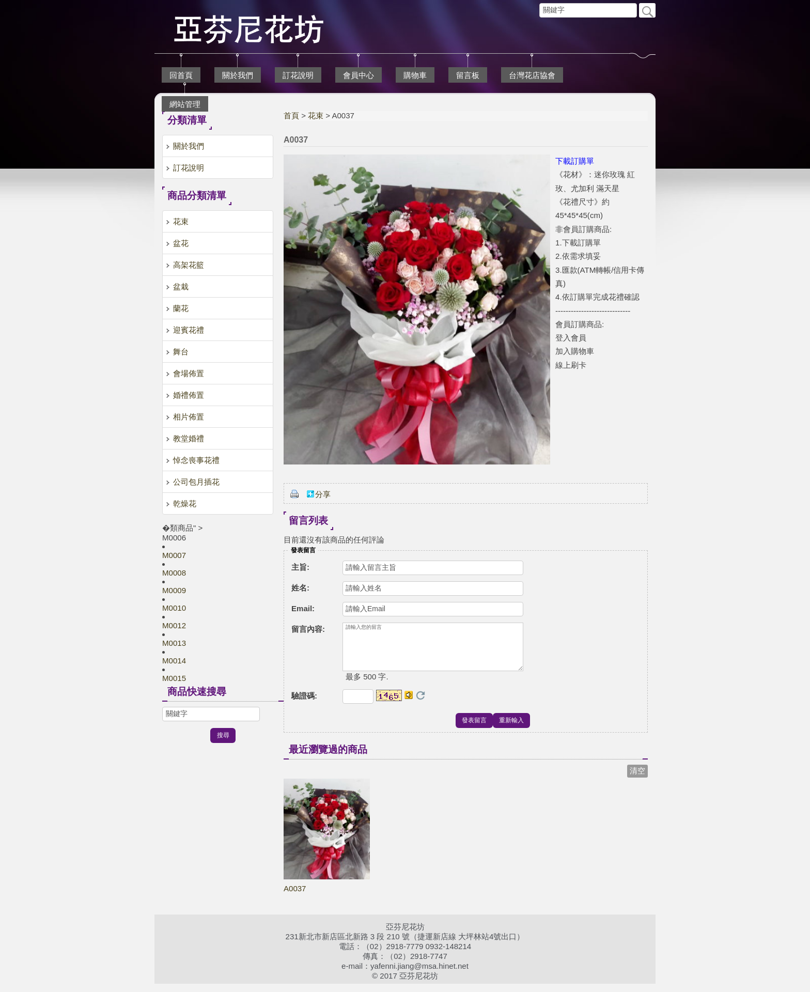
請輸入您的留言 (432, 651)
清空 (637, 778)
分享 (323, 494)
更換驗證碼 (420, 703)
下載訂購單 (574, 161)
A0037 (295, 896)
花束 (315, 115)
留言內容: (308, 629)
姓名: (300, 587)
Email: (303, 608)
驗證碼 (304, 704)
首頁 (291, 115)
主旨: (300, 567)
